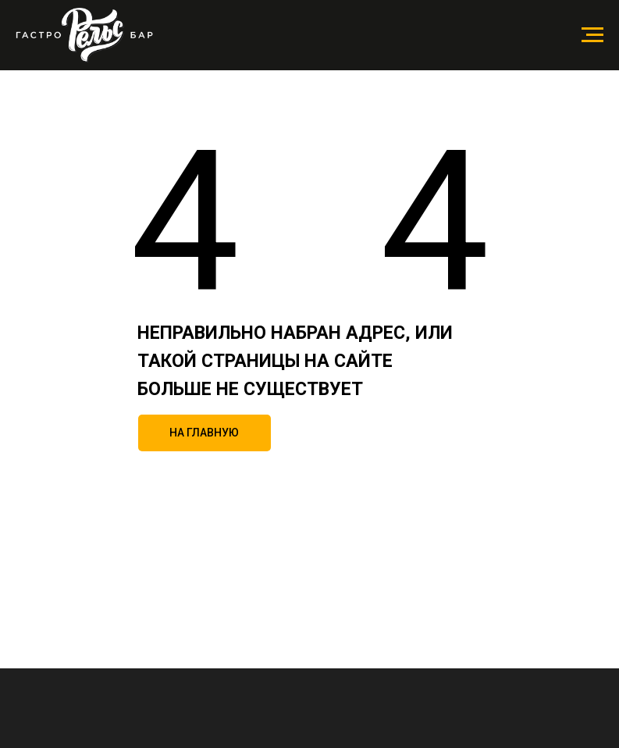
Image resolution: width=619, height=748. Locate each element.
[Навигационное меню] (592, 35)
